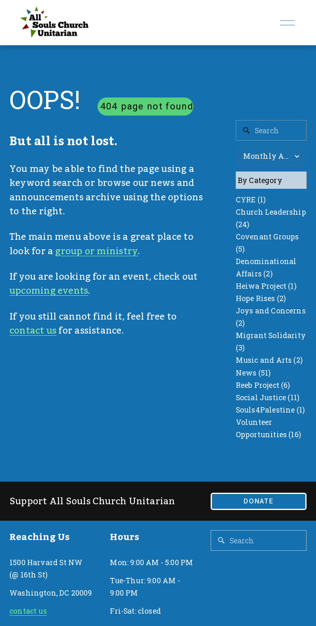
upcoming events (48, 291)
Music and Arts (269, 360)
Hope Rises (261, 298)
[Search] (271, 130)
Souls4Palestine (270, 410)
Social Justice (268, 397)
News (253, 373)
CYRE (251, 199)
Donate (259, 501)
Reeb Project (263, 385)
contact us (32, 331)
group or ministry (96, 251)
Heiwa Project (266, 286)
